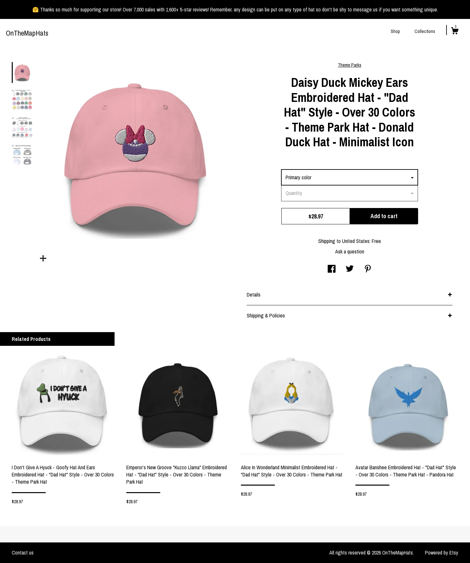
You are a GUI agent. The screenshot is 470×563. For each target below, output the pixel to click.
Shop (395, 31)
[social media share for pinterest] (368, 269)
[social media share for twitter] (349, 269)
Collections (425, 31)
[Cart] (454, 32)
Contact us (23, 552)
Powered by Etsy (441, 552)
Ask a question (349, 251)
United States (355, 241)
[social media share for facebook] (332, 269)
